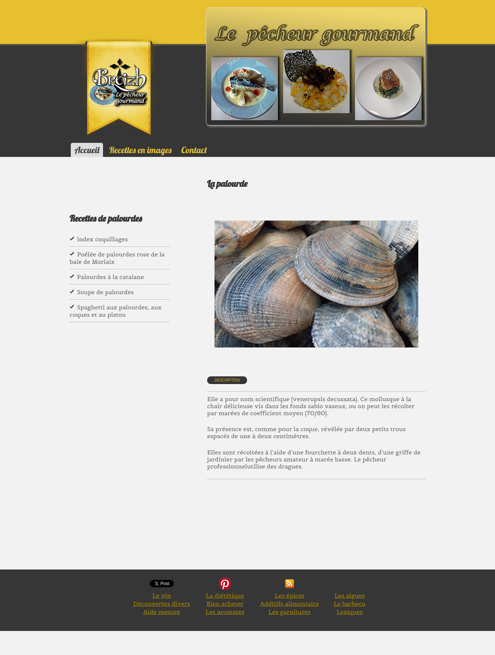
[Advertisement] (342, 536)
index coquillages (102, 239)
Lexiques (349, 611)
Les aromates (225, 611)
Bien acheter (224, 603)
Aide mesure (161, 611)
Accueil (86, 149)
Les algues (350, 595)
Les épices (289, 595)
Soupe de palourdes (105, 292)
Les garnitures (290, 611)
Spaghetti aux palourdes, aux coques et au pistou (116, 310)
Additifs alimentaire (289, 603)
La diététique (225, 595)
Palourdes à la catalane (110, 277)
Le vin (161, 595)
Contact (194, 149)
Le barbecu (349, 603)
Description (227, 380)
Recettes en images (140, 149)
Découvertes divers (161, 603)
